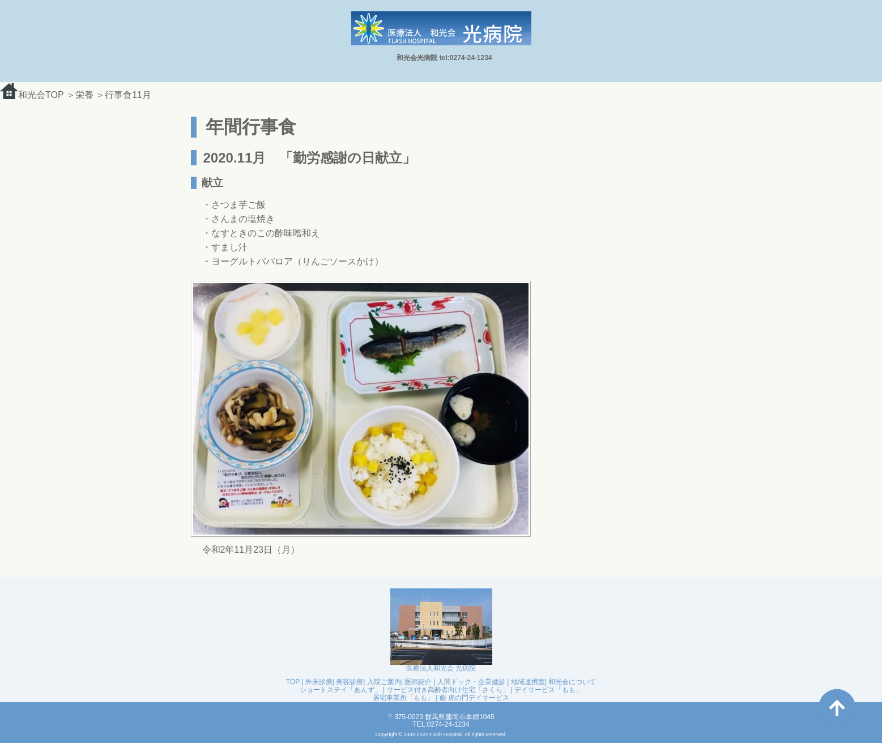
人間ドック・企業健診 (471, 682)
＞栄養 (81, 95)
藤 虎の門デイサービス (474, 698)
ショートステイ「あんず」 (340, 690)
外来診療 (319, 682)
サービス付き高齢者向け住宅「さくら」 (448, 690)
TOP (293, 682)
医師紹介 (418, 682)
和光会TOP (31, 95)
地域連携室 (528, 682)
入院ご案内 (384, 682)
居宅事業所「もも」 (403, 698)
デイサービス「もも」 (548, 690)
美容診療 (349, 682)
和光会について (572, 682)
